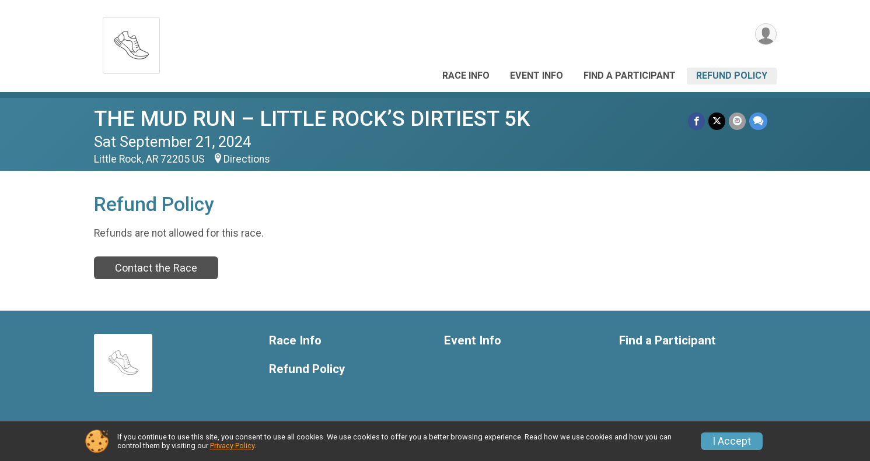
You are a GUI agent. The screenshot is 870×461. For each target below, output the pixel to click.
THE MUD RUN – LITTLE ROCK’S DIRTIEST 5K (312, 118)
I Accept (731, 441)
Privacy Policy (232, 445)
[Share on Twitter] (716, 120)
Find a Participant (630, 75)
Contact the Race (156, 268)
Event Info (536, 75)
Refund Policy (731, 75)
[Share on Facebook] (696, 120)
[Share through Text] (758, 120)
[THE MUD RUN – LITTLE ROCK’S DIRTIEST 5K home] (131, 42)
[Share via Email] (737, 120)
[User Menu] (766, 34)
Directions (246, 159)
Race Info (466, 75)
